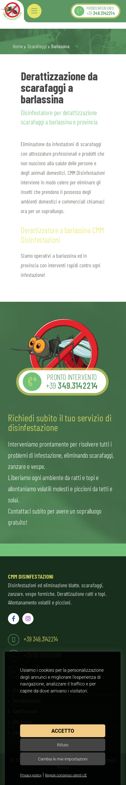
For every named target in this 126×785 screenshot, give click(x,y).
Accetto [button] (62, 731)
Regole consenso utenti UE (66, 775)
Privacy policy (30, 775)
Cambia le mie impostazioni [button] (62, 759)
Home (18, 46)
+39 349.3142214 (41, 638)
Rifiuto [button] (63, 745)
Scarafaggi (37, 46)
